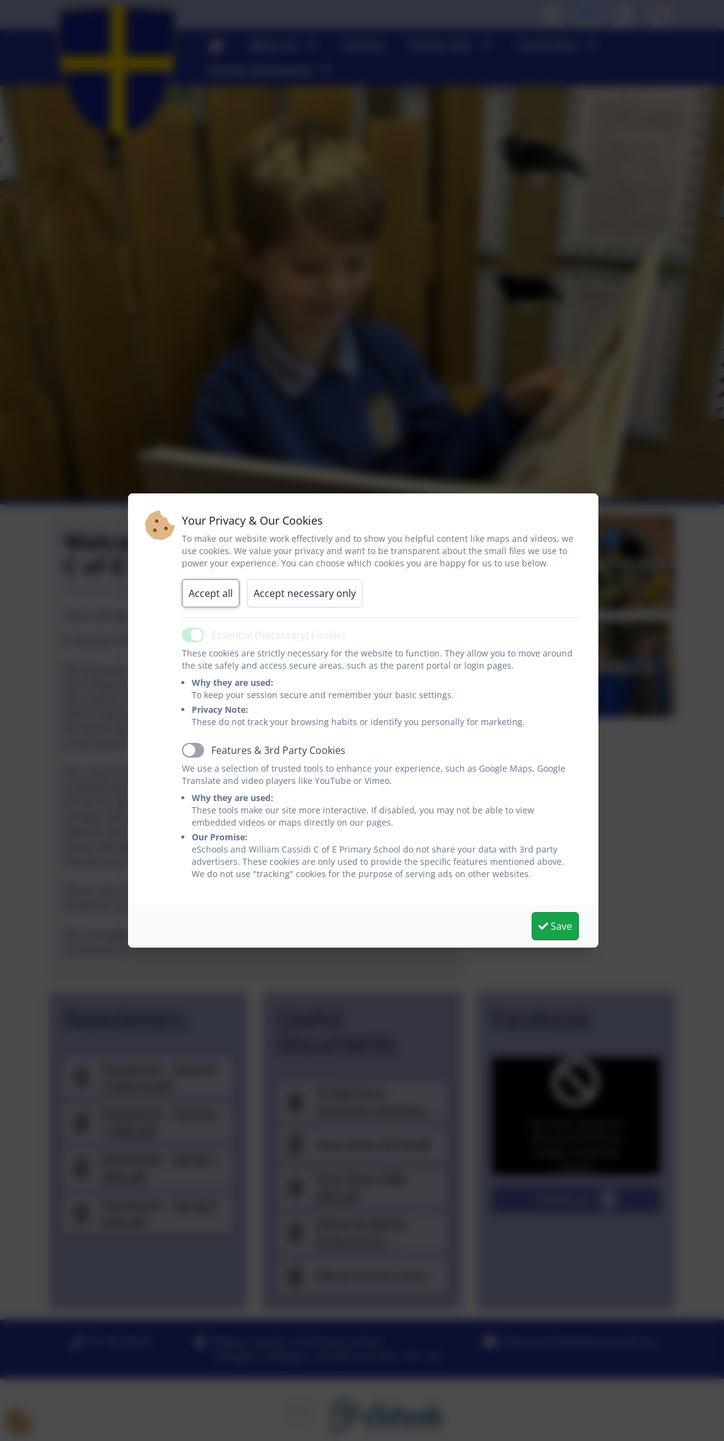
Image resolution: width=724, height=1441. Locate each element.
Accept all (211, 593)
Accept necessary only (305, 593)
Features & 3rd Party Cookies (278, 750)
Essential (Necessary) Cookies (279, 635)
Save (555, 926)
